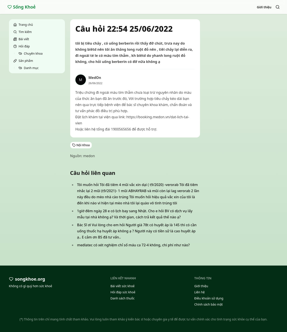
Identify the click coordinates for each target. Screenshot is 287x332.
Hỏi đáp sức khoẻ (122, 292)
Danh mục (28, 68)
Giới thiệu (264, 7)
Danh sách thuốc (122, 298)
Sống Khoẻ (21, 7)
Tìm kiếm (22, 32)
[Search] (277, 7)
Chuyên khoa (31, 53)
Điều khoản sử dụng (208, 298)
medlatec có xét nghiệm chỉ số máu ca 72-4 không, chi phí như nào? (133, 245)
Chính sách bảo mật (208, 304)
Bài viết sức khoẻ (122, 286)
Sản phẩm (23, 61)
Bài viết (21, 39)
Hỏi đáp (21, 46)
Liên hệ (199, 292)
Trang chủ (23, 25)
